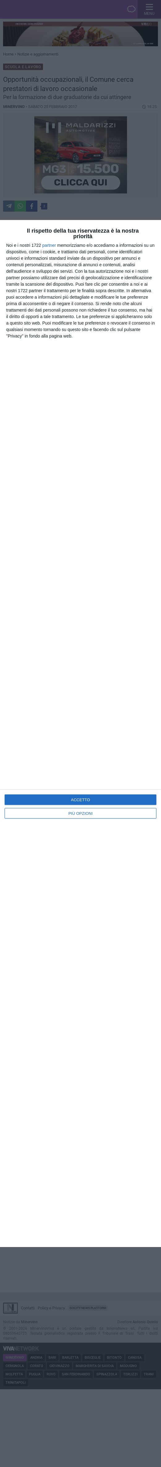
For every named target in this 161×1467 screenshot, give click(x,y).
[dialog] (80, 733)
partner (49, 245)
